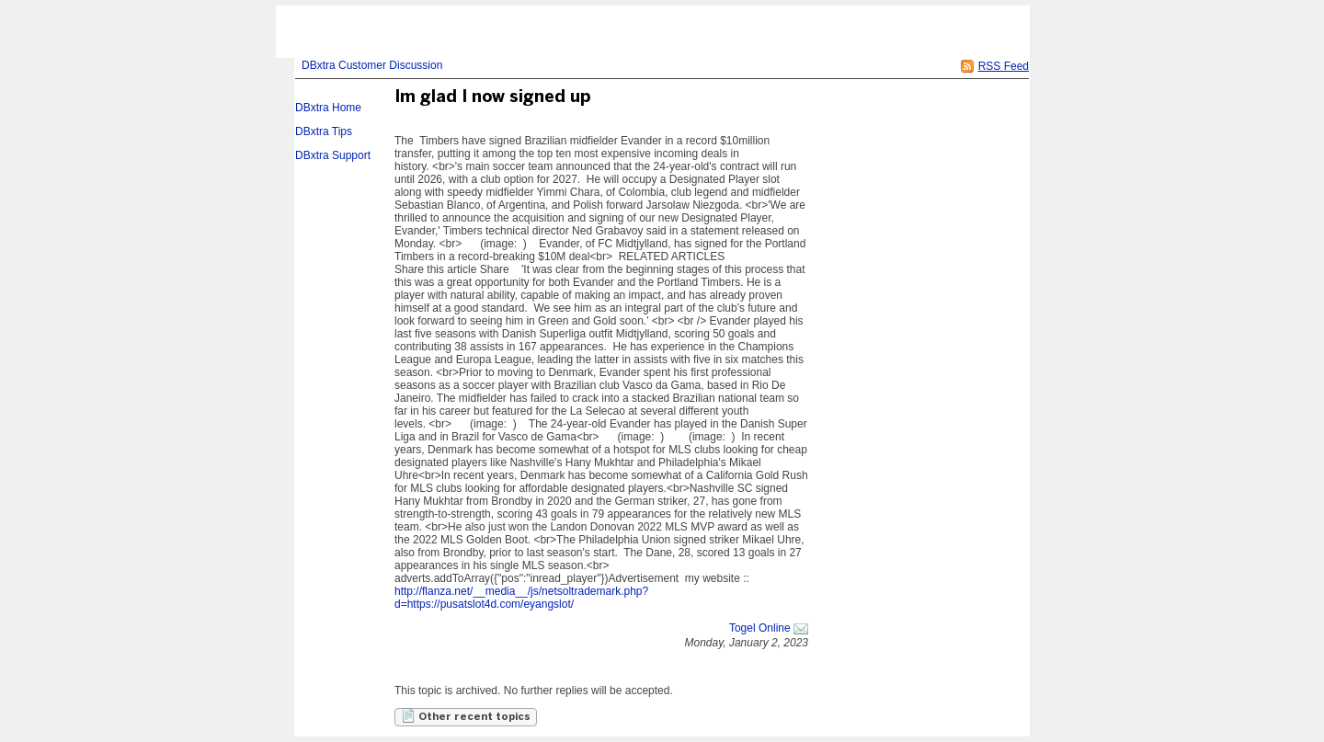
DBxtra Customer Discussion (372, 65)
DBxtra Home (328, 107)
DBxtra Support (333, 155)
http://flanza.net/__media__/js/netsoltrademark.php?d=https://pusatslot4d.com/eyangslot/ (521, 598)
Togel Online (760, 628)
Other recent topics (466, 715)
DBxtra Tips (323, 131)
